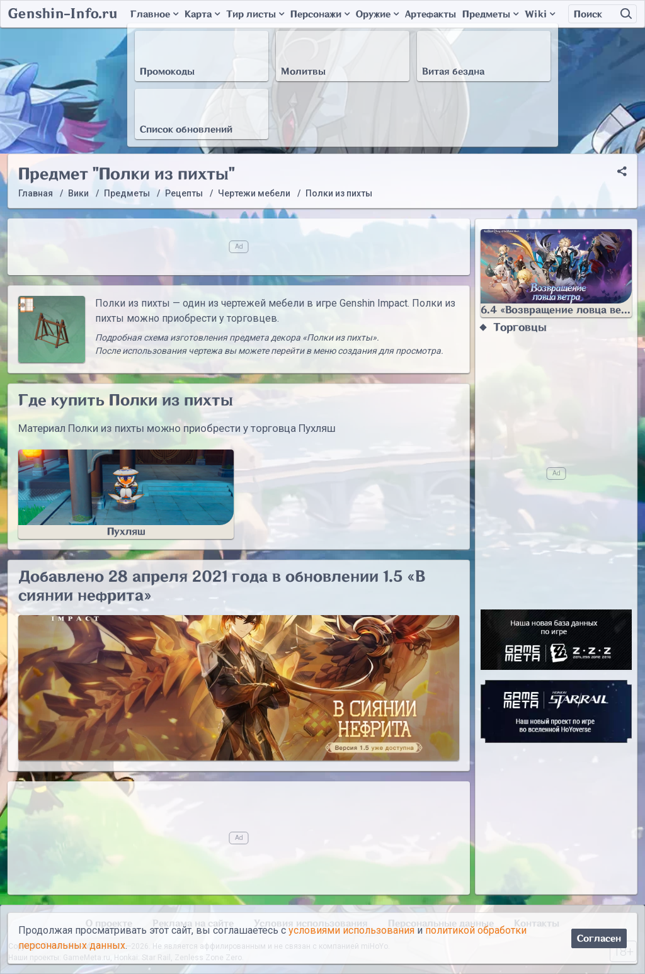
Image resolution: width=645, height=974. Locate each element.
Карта (202, 14)
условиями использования (351, 930)
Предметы (490, 14)
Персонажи (320, 14)
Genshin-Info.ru (62, 14)
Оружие (377, 14)
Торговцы (520, 327)
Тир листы (255, 14)
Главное (154, 14)
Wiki (540, 14)
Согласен (599, 938)
